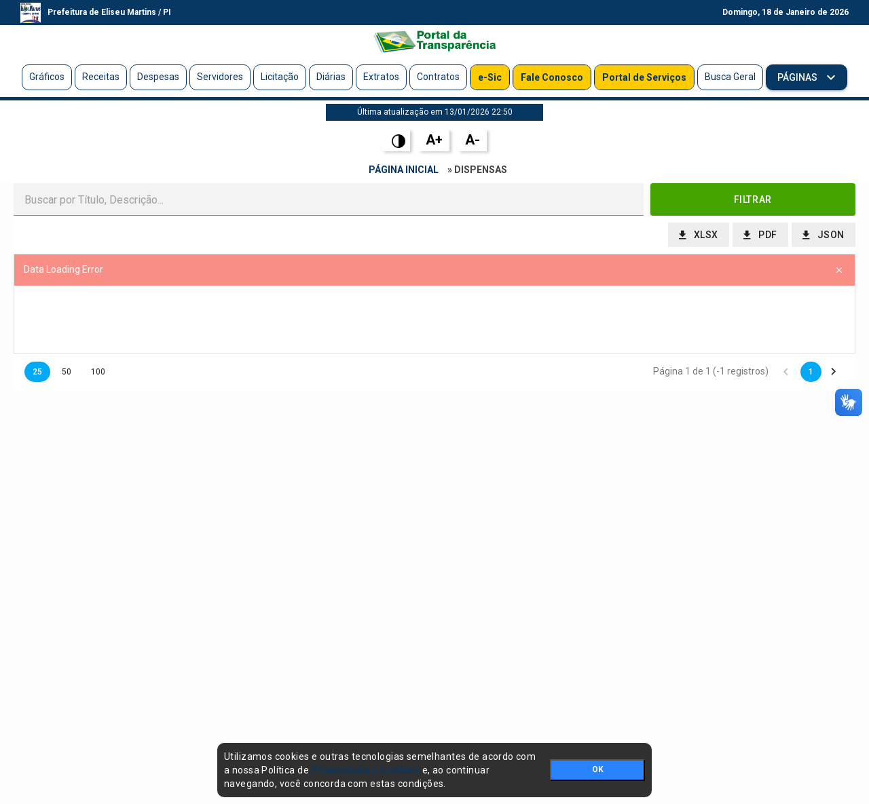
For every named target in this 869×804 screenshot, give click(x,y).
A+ (434, 140)
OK (598, 769)
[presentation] (434, 319)
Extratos (381, 76)
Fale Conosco (552, 77)
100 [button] (98, 372)
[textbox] (329, 199)
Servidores (220, 76)
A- (472, 140)
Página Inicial (404, 169)
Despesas (158, 76)
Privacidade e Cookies (365, 770)
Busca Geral (730, 76)
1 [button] (811, 372)
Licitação (280, 76)
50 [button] (66, 372)
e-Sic (490, 77)
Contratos (438, 76)
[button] (753, 199)
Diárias (331, 76)
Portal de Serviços (644, 77)
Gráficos (46, 76)
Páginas (798, 77)
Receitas (100, 76)
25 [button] (37, 372)
